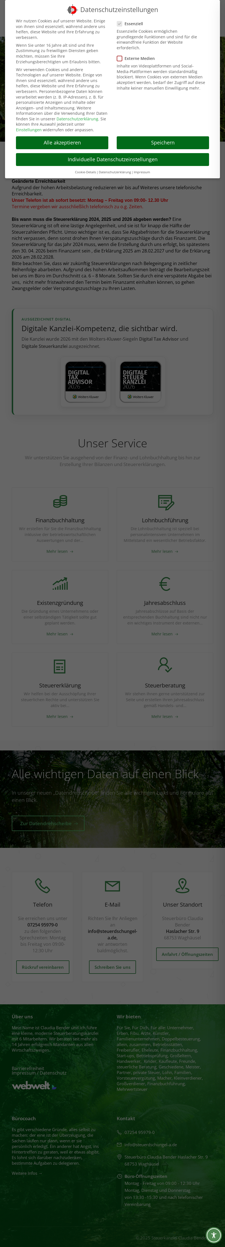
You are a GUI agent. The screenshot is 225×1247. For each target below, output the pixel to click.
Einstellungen (29, 129)
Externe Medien (137, 58)
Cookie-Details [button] (85, 172)
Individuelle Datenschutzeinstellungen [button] (113, 159)
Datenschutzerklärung (77, 118)
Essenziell (132, 23)
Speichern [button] (163, 142)
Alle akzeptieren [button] (62, 142)
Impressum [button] (142, 172)
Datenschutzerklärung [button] (115, 172)
